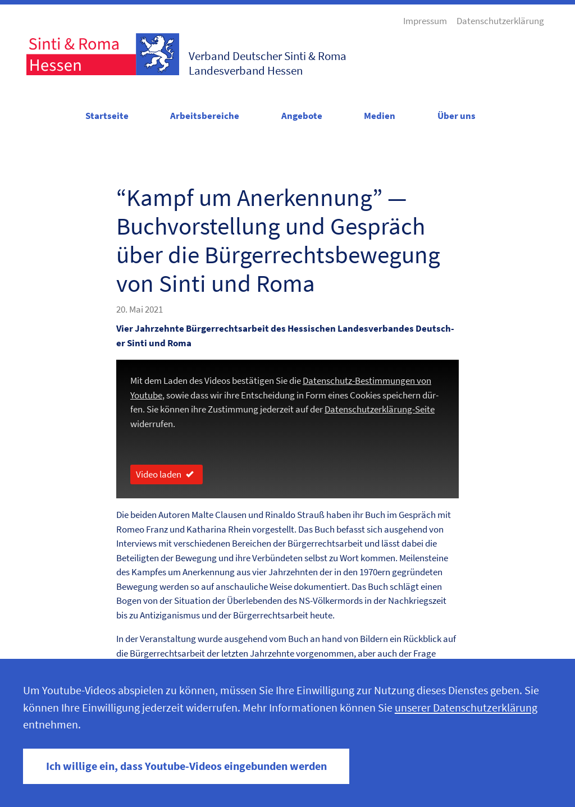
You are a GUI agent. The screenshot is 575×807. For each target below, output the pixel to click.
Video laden (166, 474)
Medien (379, 115)
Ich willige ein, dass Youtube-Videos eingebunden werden (186, 766)
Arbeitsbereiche (204, 115)
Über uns (456, 115)
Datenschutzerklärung (500, 21)
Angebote (301, 115)
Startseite (107, 115)
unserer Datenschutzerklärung (466, 707)
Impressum (425, 21)
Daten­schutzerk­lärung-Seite (380, 409)
